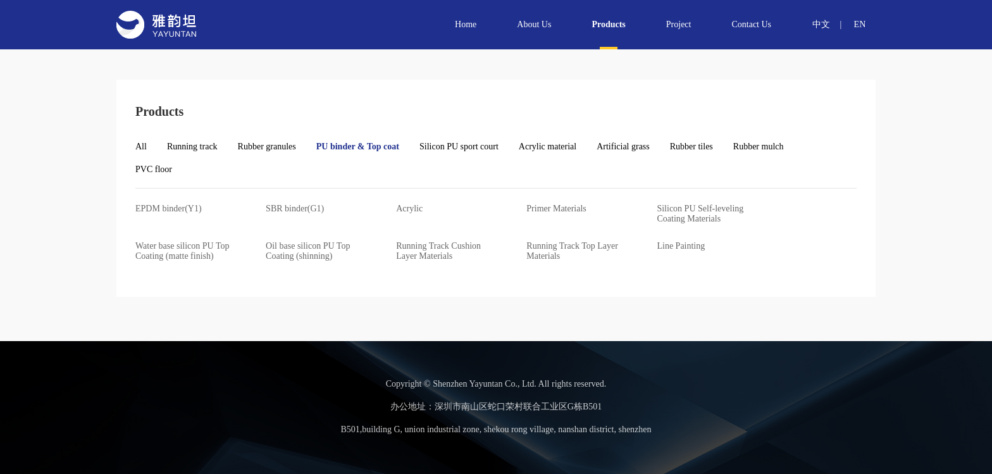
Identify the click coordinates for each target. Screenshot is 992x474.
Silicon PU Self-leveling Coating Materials (700, 213)
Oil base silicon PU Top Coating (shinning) (308, 251)
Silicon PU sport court (459, 146)
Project (678, 24)
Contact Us (751, 24)
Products (607, 24)
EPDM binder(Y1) (168, 208)
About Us (533, 24)
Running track (192, 146)
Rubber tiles (691, 146)
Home (465, 24)
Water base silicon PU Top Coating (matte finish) (182, 251)
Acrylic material (547, 146)
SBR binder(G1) (295, 208)
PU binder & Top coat (357, 146)
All (141, 146)
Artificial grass (623, 146)
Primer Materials (556, 208)
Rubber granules (267, 146)
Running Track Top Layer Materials (572, 251)
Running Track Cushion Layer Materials (438, 251)
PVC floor (153, 169)
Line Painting (681, 246)
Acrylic (409, 208)
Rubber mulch (758, 146)
